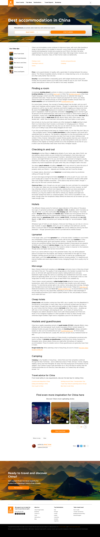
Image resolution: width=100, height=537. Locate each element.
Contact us (37, 513)
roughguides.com (12, 39)
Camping (63, 63)
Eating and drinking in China (40, 383)
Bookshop (59, 2)
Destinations (38, 2)
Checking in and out (37, 63)
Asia (20, 39)
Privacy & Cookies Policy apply (74, 526)
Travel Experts (49, 2)
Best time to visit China (67, 386)
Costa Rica (56, 517)
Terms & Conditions (62, 526)
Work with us (37, 517)
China (23, 39)
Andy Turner (47, 444)
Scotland (56, 519)
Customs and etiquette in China (41, 381)
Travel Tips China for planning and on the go (74, 383)
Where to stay (36, 438)
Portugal (56, 511)
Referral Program (77, 515)
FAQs (36, 515)
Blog (35, 519)
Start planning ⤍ (18, 487)
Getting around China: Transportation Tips (73, 381)
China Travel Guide (60, 431)
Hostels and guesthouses (68, 61)
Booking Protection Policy (79, 513)
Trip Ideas (30, 2)
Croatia (55, 513)
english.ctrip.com (74, 94)
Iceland (55, 515)
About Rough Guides (39, 509)
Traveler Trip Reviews (78, 511)
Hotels (34, 65)
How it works (21, 2)
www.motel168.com (64, 288)
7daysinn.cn (83, 287)
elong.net (57, 94)
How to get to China (37, 386)
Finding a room (36, 61)
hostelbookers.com (67, 101)
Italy (55, 509)
